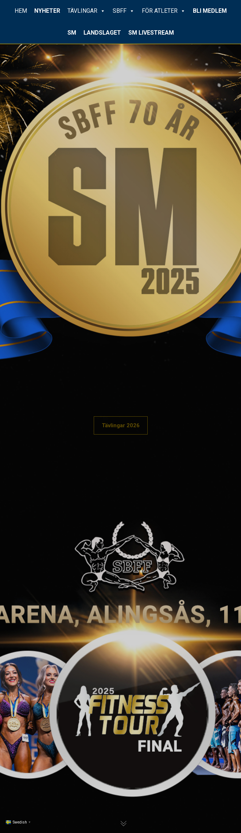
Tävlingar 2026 (121, 425)
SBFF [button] (124, 10)
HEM (21, 10)
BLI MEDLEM (210, 10)
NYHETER (47, 10)
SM (71, 32)
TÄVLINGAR (86, 10)
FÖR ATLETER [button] (164, 10)
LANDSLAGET (102, 32)
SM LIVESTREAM (151, 32)
